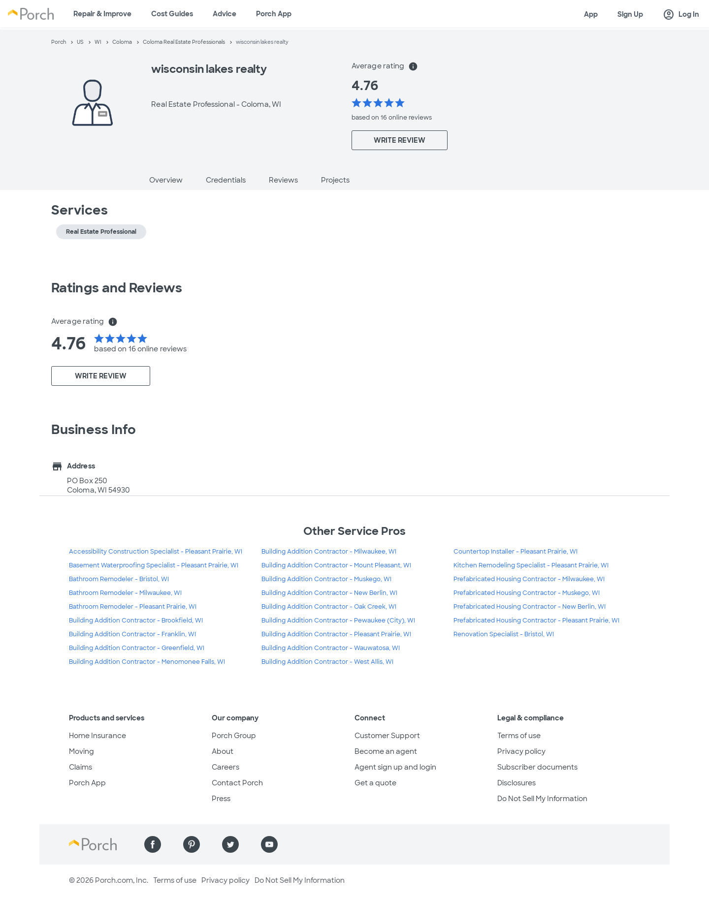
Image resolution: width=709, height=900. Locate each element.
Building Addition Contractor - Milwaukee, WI (328, 552)
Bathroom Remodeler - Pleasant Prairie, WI (132, 607)
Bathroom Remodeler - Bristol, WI (119, 579)
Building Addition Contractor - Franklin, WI (132, 634)
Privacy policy (521, 751)
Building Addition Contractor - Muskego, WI (326, 579)
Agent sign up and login (395, 767)
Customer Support (387, 735)
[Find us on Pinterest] (191, 844)
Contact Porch (237, 782)
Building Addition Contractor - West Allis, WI (327, 662)
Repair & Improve (102, 13)
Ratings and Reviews (116, 287)
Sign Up (630, 14)
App (591, 14)
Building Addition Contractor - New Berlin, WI (329, 593)
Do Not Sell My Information (542, 798)
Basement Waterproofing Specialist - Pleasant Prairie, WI (153, 565)
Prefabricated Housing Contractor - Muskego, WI (526, 593)
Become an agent (385, 751)
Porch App (273, 13)
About (222, 751)
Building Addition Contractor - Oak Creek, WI (328, 607)
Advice (224, 13)
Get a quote (375, 782)
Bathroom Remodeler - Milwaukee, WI (125, 593)
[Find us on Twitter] (230, 844)
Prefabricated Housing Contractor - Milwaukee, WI (529, 579)
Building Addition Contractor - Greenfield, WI (136, 648)
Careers (225, 767)
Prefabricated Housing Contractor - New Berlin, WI (529, 607)
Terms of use (519, 735)
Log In (681, 15)
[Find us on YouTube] (269, 844)
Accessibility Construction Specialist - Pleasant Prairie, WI (155, 552)
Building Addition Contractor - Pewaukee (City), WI (338, 620)
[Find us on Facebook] (152, 844)
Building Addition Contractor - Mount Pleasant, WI (336, 565)
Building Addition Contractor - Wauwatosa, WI (330, 648)
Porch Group (234, 735)
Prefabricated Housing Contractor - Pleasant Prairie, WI (536, 620)
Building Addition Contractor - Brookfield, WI (136, 620)
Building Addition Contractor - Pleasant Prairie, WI (336, 634)
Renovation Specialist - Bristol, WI (503, 634)
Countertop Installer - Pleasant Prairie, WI (515, 552)
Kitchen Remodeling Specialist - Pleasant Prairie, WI (531, 565)
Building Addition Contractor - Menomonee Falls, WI (147, 662)
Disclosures (516, 782)
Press (221, 798)
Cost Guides (172, 13)
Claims (80, 767)
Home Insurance (97, 735)
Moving (81, 751)
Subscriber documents (537, 767)
